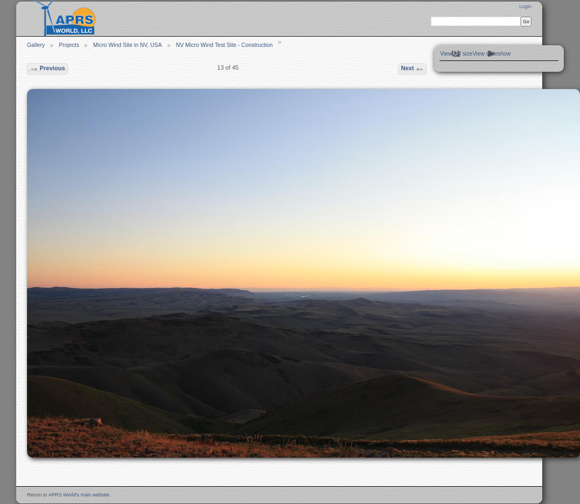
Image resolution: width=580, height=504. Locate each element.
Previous (47, 69)
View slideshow (492, 54)
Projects (69, 45)
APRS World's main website (78, 495)
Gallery (36, 45)
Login (525, 6)
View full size (456, 54)
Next (412, 69)
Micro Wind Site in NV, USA (127, 45)
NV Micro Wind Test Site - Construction (224, 45)
